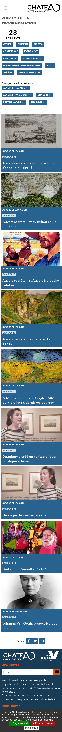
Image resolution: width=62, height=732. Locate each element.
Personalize (31, 728)
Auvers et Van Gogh (15, 95)
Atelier (7, 44)
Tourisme (36, 102)
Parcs (50, 65)
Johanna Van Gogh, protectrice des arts (29, 625)
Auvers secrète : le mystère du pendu (26, 341)
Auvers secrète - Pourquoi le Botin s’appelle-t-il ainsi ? (28, 165)
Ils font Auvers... (32, 58)
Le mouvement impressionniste (22, 65)
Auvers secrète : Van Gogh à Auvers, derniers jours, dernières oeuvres (30, 400)
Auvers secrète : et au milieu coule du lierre (29, 224)
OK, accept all (19, 723)
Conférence (10, 51)
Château (23, 44)
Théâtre (8, 72)
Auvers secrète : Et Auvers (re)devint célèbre (30, 282)
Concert (42, 95)
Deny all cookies (43, 723)
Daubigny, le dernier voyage (24, 515)
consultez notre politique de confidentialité (28, 699)
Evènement (31, 51)
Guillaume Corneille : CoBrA (24, 569)
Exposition (9, 58)
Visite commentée (29, 72)
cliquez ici (49, 719)
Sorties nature (12, 102)
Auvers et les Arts (14, 87)
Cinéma (38, 44)
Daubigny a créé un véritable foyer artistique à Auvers (29, 458)
